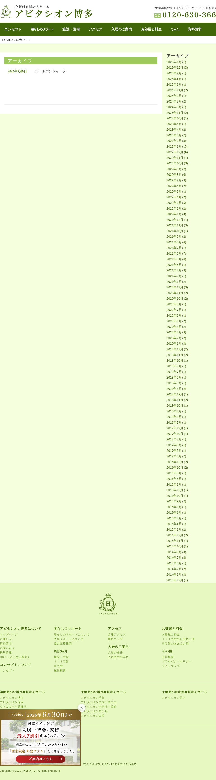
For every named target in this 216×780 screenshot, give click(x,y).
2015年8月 (174, 507)
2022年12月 (174, 152)
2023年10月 (174, 118)
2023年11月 (174, 112)
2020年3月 (174, 332)
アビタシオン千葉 (93, 697)
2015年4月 (174, 524)
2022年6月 (174, 186)
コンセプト (13, 29)
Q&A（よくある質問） (15, 657)
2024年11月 (174, 90)
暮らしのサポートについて (72, 634)
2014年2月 (174, 569)
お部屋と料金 (151, 29)
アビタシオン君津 (174, 697)
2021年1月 (174, 281)
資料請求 (195, 29)
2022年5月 (174, 191)
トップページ (9, 634)
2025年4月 (174, 79)
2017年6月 (174, 445)
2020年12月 (174, 287)
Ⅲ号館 (58, 666)
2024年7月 (174, 101)
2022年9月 (174, 169)
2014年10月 (174, 546)
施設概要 (60, 670)
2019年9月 (174, 366)
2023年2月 (174, 141)
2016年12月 (174, 462)
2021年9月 (174, 236)
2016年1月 (174, 484)
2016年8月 (174, 473)
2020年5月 (174, 321)
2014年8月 (174, 552)
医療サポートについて (69, 639)
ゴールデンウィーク (50, 71)
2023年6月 (174, 124)
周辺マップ (115, 639)
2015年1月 (174, 529)
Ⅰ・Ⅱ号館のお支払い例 (178, 639)
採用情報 (6, 652)
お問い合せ (7, 648)
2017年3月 (174, 456)
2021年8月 (174, 242)
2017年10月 (174, 434)
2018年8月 (174, 417)
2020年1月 (174, 343)
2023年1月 (174, 146)
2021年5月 (174, 259)
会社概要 (168, 657)
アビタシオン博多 (12, 697)
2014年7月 (174, 557)
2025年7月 (174, 73)
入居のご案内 (121, 29)
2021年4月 (174, 265)
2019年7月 (174, 372)
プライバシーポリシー (177, 661)
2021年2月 (174, 276)
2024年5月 (174, 107)
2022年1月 (174, 214)
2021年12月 (174, 219)
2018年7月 (174, 422)
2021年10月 (174, 231)
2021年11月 (174, 225)
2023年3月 (174, 135)
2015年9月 (174, 501)
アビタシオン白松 (93, 715)
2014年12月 (174, 535)
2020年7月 (174, 310)
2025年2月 (174, 84)
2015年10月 (174, 495)
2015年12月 (174, 490)
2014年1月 (174, 574)
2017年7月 (174, 439)
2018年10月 (174, 405)
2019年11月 (174, 355)
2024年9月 (174, 96)
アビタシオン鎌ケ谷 (94, 711)
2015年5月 (174, 518)
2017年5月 (174, 450)
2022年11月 (174, 158)
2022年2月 (174, 208)
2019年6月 (174, 377)
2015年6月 (174, 512)
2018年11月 (174, 400)
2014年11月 (174, 541)
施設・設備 (71, 29)
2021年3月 (174, 270)
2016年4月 (174, 479)
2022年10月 (174, 163)
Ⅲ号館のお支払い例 (175, 643)
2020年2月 (174, 338)
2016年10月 (174, 467)
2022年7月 (174, 180)
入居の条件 (115, 652)
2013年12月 (174, 580)
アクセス (95, 29)
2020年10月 (174, 298)
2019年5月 (174, 383)
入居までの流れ (118, 657)
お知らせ (6, 639)
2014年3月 (174, 563)
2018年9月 (174, 411)
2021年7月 (174, 248)
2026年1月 (174, 62)
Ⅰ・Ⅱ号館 (61, 661)
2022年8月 (174, 174)
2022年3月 (174, 203)
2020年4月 (174, 326)
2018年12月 (174, 394)
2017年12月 (174, 428)
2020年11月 (174, 293)
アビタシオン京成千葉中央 (99, 702)
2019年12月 (174, 349)
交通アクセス (117, 634)
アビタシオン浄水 (12, 702)
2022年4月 (174, 197)
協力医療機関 (63, 643)
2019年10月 (174, 360)
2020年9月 (174, 304)
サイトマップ (171, 666)
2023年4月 (174, 129)
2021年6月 (174, 253)
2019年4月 (174, 388)
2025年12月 (174, 67)
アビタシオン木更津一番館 (99, 706)
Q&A (175, 29)
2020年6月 (174, 315)
